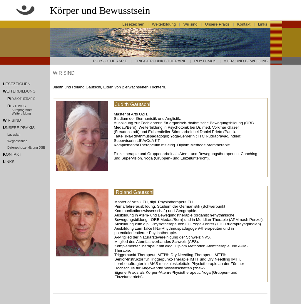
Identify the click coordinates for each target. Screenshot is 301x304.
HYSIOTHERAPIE (22, 98)
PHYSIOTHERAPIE (110, 61)
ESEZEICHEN (17, 84)
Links (263, 24)
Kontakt (243, 24)
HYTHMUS (18, 106)
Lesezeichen (133, 24)
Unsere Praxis (217, 24)
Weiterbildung (164, 24)
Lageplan (13, 134)
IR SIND (14, 120)
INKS (9, 161)
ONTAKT (13, 154)
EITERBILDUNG (21, 91)
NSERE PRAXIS (20, 127)
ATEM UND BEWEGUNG (246, 61)
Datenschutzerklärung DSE (26, 147)
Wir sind (190, 24)
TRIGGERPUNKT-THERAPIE (161, 61)
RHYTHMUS (205, 61)
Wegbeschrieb (17, 141)
